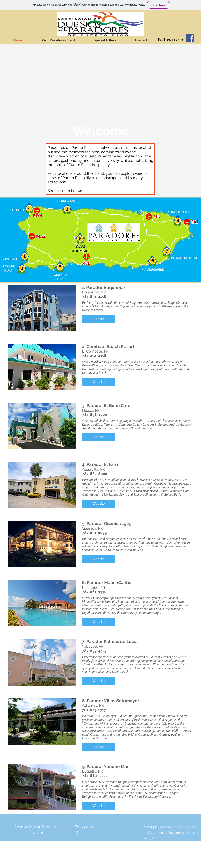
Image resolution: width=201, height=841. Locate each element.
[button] (98, 319)
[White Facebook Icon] (77, 833)
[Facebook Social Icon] (190, 38)
